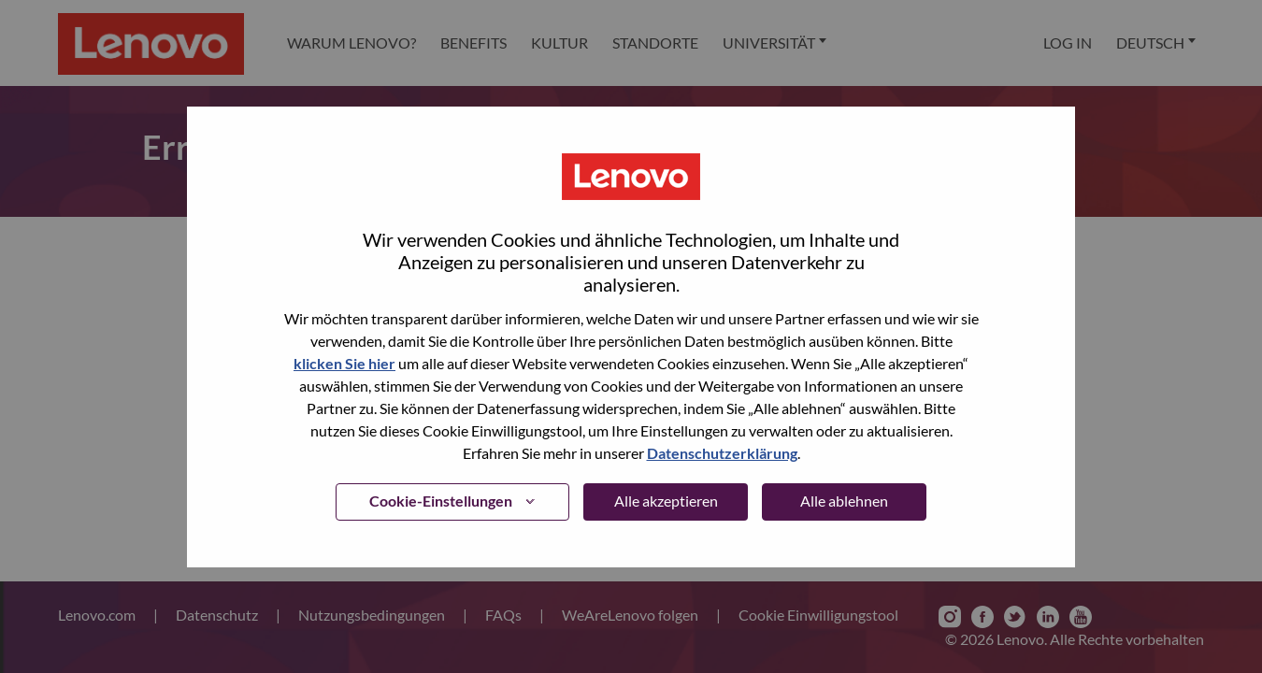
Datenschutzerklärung (722, 453)
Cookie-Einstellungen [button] (440, 500)
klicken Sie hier (344, 363)
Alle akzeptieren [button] (666, 500)
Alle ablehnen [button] (844, 500)
